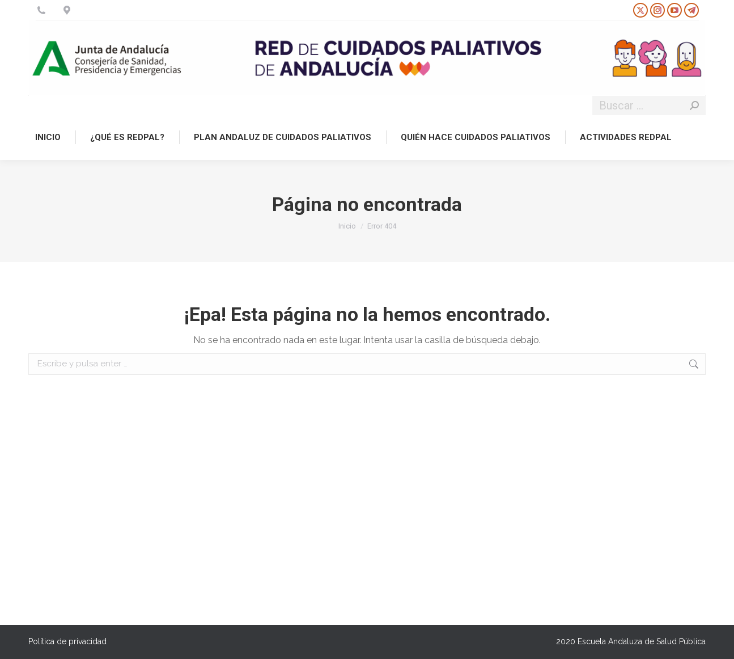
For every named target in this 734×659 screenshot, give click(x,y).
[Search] (649, 105)
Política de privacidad (67, 641)
